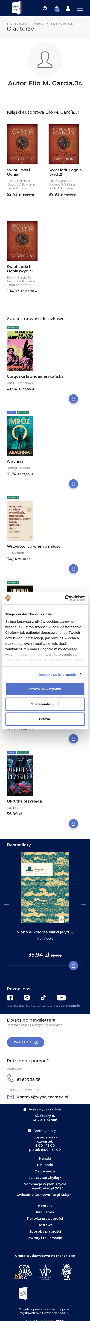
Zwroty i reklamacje (45, 1238)
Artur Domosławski (21, 383)
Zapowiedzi (45, 1171)
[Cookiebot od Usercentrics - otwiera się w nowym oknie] (65, 598)
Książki (45, 1158)
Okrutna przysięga (24, 801)
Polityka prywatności (45, 1219)
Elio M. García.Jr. (19, 181)
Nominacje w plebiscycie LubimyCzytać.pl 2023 (45, 1186)
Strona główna (17, 23)
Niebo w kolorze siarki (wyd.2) (45, 932)
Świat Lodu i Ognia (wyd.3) (20, 269)
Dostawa (45, 1225)
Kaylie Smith (16, 807)
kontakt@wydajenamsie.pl (37, 1097)
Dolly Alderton (17, 553)
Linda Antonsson (19, 188)
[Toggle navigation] (45, 8)
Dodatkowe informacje (57, 674)
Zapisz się (26, 1042)
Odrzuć (45, 719)
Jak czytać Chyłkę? (45, 1178)
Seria (11, 412)
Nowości (13, 328)
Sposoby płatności (45, 1231)
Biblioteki (45, 1165)
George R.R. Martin (21, 184)
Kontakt (45, 1206)
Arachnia (15, 461)
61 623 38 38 (24, 1080)
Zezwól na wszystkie (45, 689)
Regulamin (45, 1212)
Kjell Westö (45, 938)
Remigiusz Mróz (19, 468)
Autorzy (38, 23)
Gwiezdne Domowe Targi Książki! (45, 1195)
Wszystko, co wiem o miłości (34, 546)
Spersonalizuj (45, 704)
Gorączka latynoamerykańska (35, 376)
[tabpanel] (45, 909)
